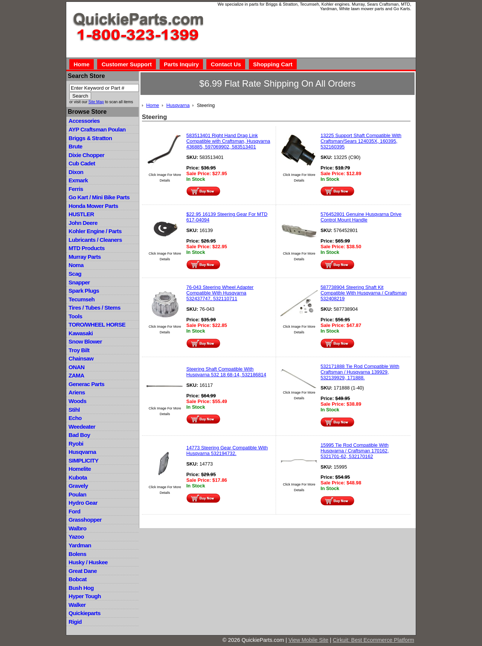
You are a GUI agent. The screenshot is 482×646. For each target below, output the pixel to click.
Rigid (75, 622)
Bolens (77, 554)
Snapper (79, 282)
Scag (75, 273)
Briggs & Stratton (90, 138)
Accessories (84, 121)
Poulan (77, 494)
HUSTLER (81, 214)
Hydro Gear (83, 502)
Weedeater (82, 426)
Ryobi (76, 443)
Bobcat (78, 579)
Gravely (78, 486)
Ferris (76, 189)
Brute (75, 146)
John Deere (83, 223)
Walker (77, 605)
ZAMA (76, 375)
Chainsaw (81, 358)
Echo (75, 418)
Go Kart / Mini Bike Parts (99, 197)
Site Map (96, 102)
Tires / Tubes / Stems (94, 307)
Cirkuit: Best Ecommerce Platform (373, 640)
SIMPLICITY (83, 460)
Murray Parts (85, 257)
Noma (76, 265)
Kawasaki (81, 333)
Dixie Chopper (86, 155)
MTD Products (87, 248)
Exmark (78, 180)
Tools (75, 316)
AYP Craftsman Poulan (97, 129)
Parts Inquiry (181, 64)
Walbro (77, 528)
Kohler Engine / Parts (95, 231)
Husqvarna (82, 452)
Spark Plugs (84, 290)
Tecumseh (82, 299)
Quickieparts (85, 613)
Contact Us (226, 64)
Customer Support (127, 64)
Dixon (76, 172)
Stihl (74, 409)
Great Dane (83, 571)
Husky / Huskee (88, 562)
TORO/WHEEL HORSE (97, 324)
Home (81, 64)
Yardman (80, 545)
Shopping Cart (273, 64)
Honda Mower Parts (93, 206)
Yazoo (76, 536)
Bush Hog (81, 588)
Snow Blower (85, 341)
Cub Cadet (82, 163)
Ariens (77, 392)
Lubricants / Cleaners (95, 240)
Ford (74, 511)
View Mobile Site (308, 640)
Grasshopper (85, 519)
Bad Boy (79, 435)
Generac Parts (86, 384)
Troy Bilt (79, 350)
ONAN (76, 367)
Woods (77, 401)
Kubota (78, 477)
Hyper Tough (85, 596)
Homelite (80, 469)
